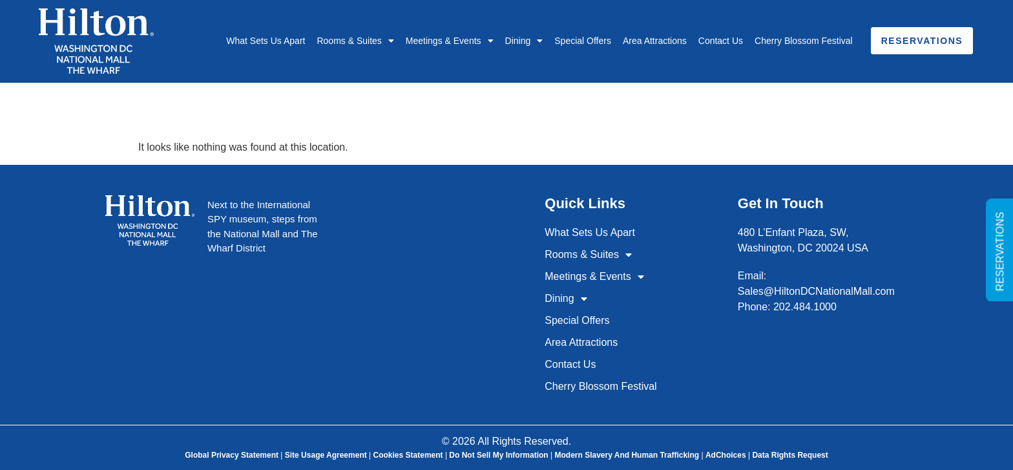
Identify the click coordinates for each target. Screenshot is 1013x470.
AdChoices (725, 455)
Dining (524, 40)
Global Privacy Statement (231, 455)
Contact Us (720, 41)
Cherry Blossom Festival (804, 41)
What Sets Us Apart (265, 41)
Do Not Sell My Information (498, 455)
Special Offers (582, 41)
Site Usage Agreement (326, 455)
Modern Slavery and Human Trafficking (626, 455)
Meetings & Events (450, 40)
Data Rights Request (790, 455)
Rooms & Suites (355, 40)
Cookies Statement (408, 455)
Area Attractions (655, 41)
